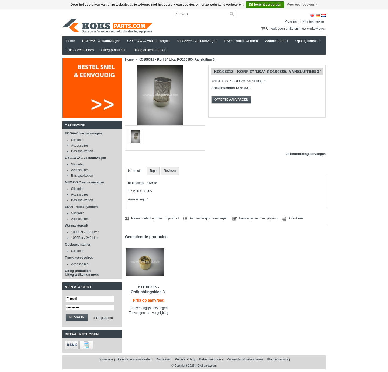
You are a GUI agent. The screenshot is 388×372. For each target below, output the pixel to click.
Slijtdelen (77, 140)
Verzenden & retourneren (245, 359)
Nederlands (323, 15)
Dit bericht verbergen (265, 4)
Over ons (292, 22)
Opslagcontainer (308, 41)
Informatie (135, 171)
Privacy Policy (185, 359)
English (312, 15)
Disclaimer (163, 359)
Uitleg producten (113, 50)
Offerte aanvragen (231, 99)
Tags (153, 171)
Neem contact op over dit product (155, 218)
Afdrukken (295, 218)
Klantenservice (313, 22)
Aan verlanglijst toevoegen (209, 218)
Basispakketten (82, 151)
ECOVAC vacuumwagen (101, 41)
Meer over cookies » (301, 4)
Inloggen (77, 317)
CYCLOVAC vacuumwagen (148, 41)
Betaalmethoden (211, 359)
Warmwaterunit (276, 41)
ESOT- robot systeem (241, 41)
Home (70, 41)
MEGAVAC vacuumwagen (197, 41)
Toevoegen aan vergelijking (258, 218)
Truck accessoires (80, 50)
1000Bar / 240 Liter (85, 238)
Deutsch (318, 15)
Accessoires (80, 145)
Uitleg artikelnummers (150, 50)
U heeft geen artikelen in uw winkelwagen (296, 28)
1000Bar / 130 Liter (85, 232)
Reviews (170, 171)
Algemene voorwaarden (134, 359)
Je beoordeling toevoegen (306, 154)
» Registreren (103, 318)
